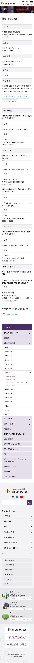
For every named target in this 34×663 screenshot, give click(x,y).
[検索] (14, 502)
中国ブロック (8, 402)
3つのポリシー (9, 579)
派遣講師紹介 (8, 429)
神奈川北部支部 (10, 385)
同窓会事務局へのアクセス (11, 449)
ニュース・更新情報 (9, 476)
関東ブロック (8, 356)
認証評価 (7, 584)
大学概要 (7, 516)
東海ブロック (8, 393)
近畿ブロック (8, 397)
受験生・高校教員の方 (11, 548)
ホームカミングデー (9, 419)
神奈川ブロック (9, 372)
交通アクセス (26, 598)
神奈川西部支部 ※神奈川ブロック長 (16, 382)
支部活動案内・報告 (9, 343)
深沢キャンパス (14, 602)
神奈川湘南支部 (10, 376)
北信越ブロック (9, 389)
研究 (5, 526)
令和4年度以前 (11, 101)
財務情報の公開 (9, 560)
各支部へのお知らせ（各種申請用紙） (14, 434)
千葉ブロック (8, 364)
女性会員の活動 (8, 439)
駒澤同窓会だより (9, 471)
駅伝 (5, 454)
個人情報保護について (11, 569)
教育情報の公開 (9, 565)
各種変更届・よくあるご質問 (12, 444)
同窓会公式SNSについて (11, 466)
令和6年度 (9, 96)
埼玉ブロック (8, 360)
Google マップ (15, 598)
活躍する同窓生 (8, 424)
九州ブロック (8, 410)
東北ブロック (8, 352)
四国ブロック (8, 406)
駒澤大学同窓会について (11, 333)
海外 (6, 414)
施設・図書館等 (9, 537)
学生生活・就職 (9, 532)
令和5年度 (23, 96)
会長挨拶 (6, 338)
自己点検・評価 (9, 574)
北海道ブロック (9, 347)
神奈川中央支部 (10, 379)
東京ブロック (8, 368)
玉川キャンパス (14, 613)
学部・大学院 (8, 521)
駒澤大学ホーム (9, 511)
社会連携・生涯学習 (10, 542)
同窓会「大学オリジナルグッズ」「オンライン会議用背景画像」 (15, 460)
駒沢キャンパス (14, 592)
